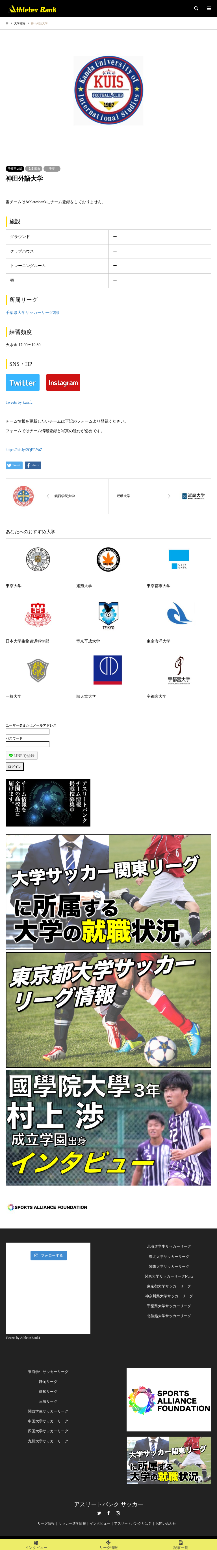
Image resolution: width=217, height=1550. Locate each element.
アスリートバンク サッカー (108, 1504)
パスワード (14, 738)
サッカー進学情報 (72, 1523)
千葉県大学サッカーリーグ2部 (32, 313)
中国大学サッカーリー (46, 1421)
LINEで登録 (21, 755)
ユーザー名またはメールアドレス (31, 725)
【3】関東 (33, 168)
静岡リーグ (48, 1382)
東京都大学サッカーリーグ (169, 1286)
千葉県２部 (15, 168)
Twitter (99, 1513)
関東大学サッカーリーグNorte (169, 1276)
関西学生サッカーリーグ (48, 1411)
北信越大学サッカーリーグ (169, 1316)
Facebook (108, 1513)
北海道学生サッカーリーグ (169, 1246)
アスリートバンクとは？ (132, 1523)
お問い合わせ (166, 1523)
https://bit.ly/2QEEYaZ (24, 450)
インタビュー (100, 1523)
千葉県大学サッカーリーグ (169, 1306)
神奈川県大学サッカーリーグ (169, 1296)
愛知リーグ (48, 1391)
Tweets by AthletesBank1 (23, 1338)
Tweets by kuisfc (19, 402)
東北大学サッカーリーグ (169, 1256)
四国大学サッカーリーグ (48, 1431)
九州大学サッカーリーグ (48, 1441)
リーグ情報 (46, 1523)
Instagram (118, 1513)
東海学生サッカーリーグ (48, 1372)
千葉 (52, 168)
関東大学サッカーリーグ (169, 1266)
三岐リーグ (48, 1401)
